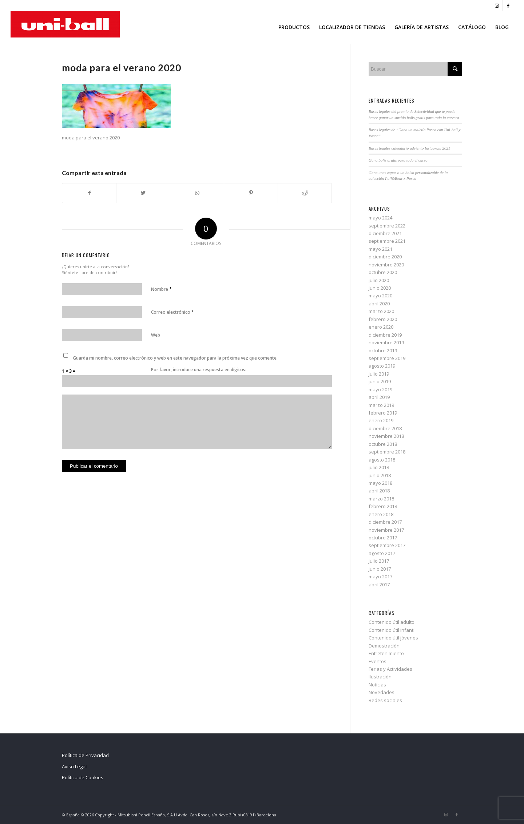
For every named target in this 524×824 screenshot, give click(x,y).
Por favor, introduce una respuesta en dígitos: (198, 370)
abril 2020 (379, 303)
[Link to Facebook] (508, 5)
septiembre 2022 (387, 225)
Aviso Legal (74, 766)
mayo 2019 (380, 389)
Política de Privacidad (85, 755)
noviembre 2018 (386, 436)
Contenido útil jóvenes (393, 637)
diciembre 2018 (385, 428)
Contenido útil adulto (391, 622)
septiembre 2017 (387, 545)
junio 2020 (380, 288)
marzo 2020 (381, 311)
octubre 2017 (383, 537)
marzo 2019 (381, 405)
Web (155, 335)
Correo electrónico (172, 312)
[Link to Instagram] (497, 5)
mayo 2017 (380, 576)
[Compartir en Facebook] (89, 192)
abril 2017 (379, 584)
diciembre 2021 (385, 233)
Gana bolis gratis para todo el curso (398, 160)
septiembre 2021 (387, 241)
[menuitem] (294, 27)
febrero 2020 (383, 319)
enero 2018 (381, 514)
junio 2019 (380, 381)
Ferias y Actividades (390, 669)
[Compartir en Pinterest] (251, 192)
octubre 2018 (383, 444)
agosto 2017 (382, 553)
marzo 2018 (381, 498)
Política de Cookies (82, 777)
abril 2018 (379, 490)
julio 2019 (379, 374)
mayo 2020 (380, 295)
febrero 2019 (383, 412)
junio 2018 (380, 475)
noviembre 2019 (386, 342)
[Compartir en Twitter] (143, 192)
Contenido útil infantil (392, 630)
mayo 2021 (380, 249)
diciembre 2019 (385, 335)
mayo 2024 (380, 217)
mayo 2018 (380, 483)
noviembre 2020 (386, 264)
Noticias (377, 684)
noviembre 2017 (386, 530)
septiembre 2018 (387, 451)
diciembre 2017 (385, 522)
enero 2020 (381, 327)
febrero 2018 (383, 506)
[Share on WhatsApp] (197, 192)
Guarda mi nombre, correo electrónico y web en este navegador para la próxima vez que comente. (175, 358)
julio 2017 (379, 561)
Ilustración (380, 676)
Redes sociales (385, 700)
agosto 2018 (382, 459)
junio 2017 (380, 569)
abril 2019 (379, 397)
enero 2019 (381, 420)
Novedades (381, 692)
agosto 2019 (382, 366)
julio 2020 (379, 280)
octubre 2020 (383, 272)
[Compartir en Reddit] (305, 192)
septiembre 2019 (387, 358)
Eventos (377, 661)
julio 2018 (379, 467)
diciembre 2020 (385, 256)
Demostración (384, 645)
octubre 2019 (383, 350)
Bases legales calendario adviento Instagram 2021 (409, 148)
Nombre (161, 289)
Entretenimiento (386, 653)
